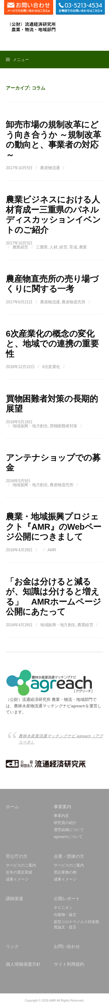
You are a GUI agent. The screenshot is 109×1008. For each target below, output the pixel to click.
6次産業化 (51, 366)
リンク (12, 946)
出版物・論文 (65, 914)
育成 (73, 247)
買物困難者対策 (63, 426)
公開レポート (67, 898)
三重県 (42, 247)
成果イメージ (17, 879)
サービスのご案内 (21, 865)
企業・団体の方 (69, 856)
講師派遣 (14, 898)
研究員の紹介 (65, 822)
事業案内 (62, 806)
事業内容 (61, 815)
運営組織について (69, 829)
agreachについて (68, 836)
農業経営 (20, 247)
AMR (52, 549)
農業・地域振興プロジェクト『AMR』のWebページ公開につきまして (53, 526)
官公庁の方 (17, 856)
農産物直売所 (73, 302)
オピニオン (63, 907)
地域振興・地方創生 (30, 426)
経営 (63, 247)
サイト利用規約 (69, 964)
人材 (53, 247)
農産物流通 (50, 167)
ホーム (12, 806)
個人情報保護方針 (23, 964)
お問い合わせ (67, 946)
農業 (83, 247)
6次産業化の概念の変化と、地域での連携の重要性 (52, 343)
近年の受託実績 (19, 872)
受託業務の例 (65, 872)
